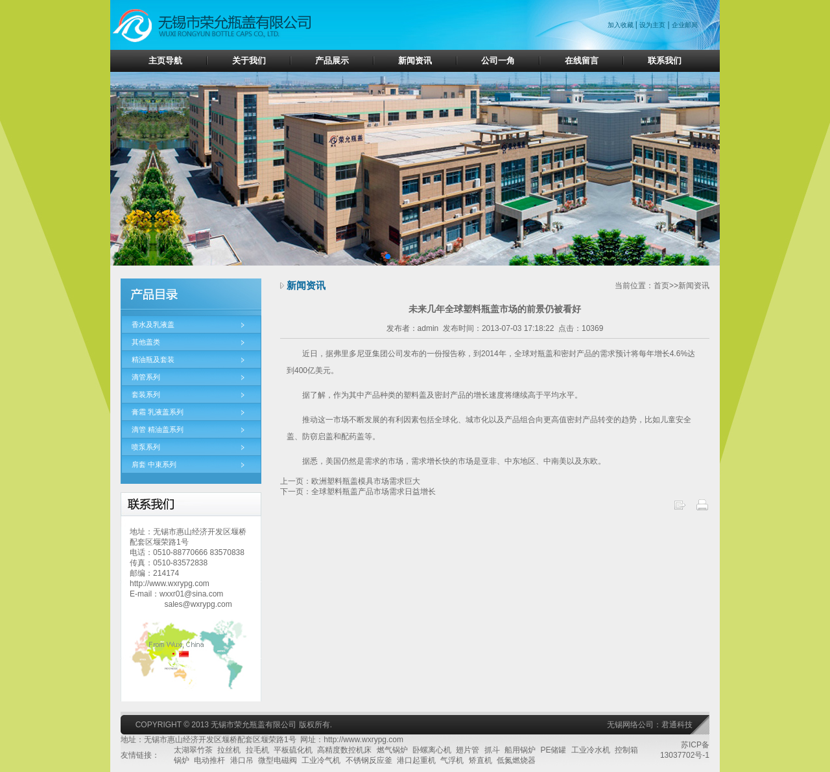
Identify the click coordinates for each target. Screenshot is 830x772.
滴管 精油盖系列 (158, 429)
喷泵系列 (146, 447)
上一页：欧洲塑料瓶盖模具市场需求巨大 (350, 481)
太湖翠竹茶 (193, 750)
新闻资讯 (415, 60)
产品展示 (332, 60)
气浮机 (452, 760)
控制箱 (626, 750)
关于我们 (249, 60)
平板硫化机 (293, 750)
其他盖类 (146, 342)
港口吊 (242, 760)
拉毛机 (257, 750)
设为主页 (652, 24)
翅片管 (467, 750)
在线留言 (582, 60)
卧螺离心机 (431, 750)
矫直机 (480, 760)
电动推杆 (209, 760)
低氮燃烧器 (516, 760)
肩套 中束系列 (154, 464)
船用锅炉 (520, 750)
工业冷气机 (321, 760)
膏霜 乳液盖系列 (158, 412)
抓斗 (492, 750)
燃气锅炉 (392, 750)
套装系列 (146, 394)
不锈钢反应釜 (369, 760)
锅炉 (181, 760)
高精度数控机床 (344, 750)
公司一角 (498, 60)
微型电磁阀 (277, 760)
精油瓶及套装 (153, 359)
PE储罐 (553, 750)
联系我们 (665, 60)
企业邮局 (685, 24)
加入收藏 (621, 24)
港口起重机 (416, 760)
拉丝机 (229, 750)
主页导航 (165, 60)
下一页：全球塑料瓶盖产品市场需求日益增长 (358, 491)
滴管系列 (146, 377)
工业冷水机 (590, 750)
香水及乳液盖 (153, 324)
